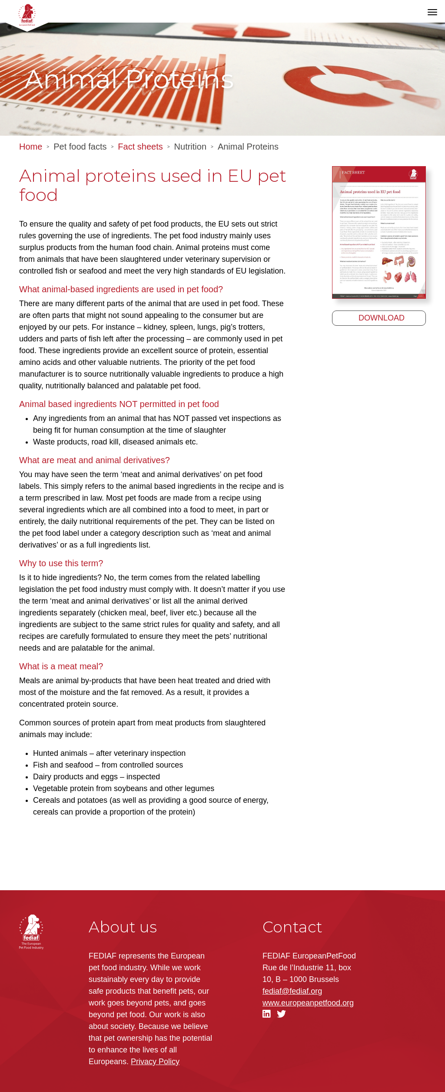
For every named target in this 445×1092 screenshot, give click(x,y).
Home (30, 146)
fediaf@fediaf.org (292, 991)
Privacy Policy (155, 1061)
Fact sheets (140, 146)
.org (308, 1002)
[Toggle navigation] (432, 12)
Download (382, 318)
